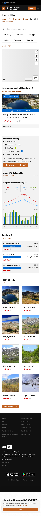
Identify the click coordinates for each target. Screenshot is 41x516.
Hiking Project (25, 424)
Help (3, 421)
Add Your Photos (7, 283)
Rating (6, 40)
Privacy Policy (23, 505)
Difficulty (7, 34)
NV (9, 19)
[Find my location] (36, 55)
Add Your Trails (6, 238)
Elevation (17, 40)
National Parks (25, 434)
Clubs (4, 428)
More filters (30, 40)
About (4, 418)
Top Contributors (7, 431)
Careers (4, 465)
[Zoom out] (36, 63)
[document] (20, 506)
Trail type (31, 34)
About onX (5, 462)
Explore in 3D (7, 126)
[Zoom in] (36, 59)
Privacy (31, 480)
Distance (19, 34)
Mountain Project (26, 418)
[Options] (35, 78)
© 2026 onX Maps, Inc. (15, 480)
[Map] (20, 65)
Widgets (4, 424)
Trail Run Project (26, 428)
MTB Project (25, 421)
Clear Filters (7, 46)
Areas (4, 19)
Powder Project (26, 431)
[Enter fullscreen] (36, 51)
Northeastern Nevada (20, 19)
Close (20, 510)
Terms (25, 480)
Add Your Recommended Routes (12, 91)
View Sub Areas (7, 21)
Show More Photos (10, 406)
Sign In (31, 8)
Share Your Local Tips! (15, 165)
